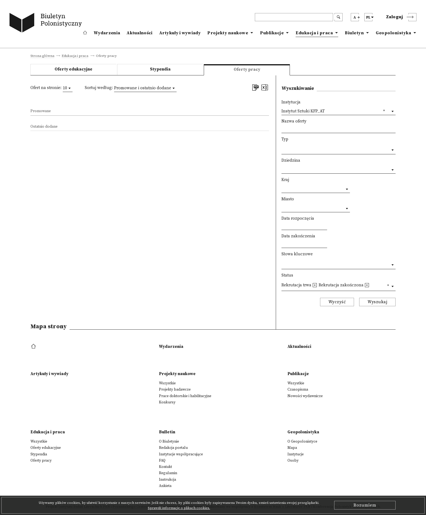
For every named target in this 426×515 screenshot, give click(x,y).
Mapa (292, 447)
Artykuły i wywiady (180, 33)
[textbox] (282, 148)
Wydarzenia (107, 33)
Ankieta (165, 485)
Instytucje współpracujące (181, 454)
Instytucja (290, 102)
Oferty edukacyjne (73, 69)
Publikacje (272, 33)
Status (287, 275)
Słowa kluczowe (297, 254)
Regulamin (168, 473)
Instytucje (295, 454)
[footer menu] (34, 347)
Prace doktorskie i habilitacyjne (185, 396)
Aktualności (139, 33)
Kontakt (165, 466)
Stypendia (160, 69)
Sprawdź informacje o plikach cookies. (179, 508)
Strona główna (42, 56)
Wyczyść (337, 302)
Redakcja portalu (173, 447)
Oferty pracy (41, 460)
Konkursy (167, 402)
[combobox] (68, 88)
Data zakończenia (298, 236)
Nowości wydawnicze (305, 396)
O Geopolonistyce (302, 441)
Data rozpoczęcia (297, 218)
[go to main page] (47, 24)
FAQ (162, 460)
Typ (284, 139)
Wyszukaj (377, 302)
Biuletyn (354, 33)
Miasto (287, 199)
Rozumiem (364, 505)
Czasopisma (297, 389)
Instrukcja (167, 479)
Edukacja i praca (314, 33)
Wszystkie (167, 383)
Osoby (293, 460)
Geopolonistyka (393, 33)
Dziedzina (290, 160)
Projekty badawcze (175, 389)
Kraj (285, 179)
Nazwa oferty (293, 121)
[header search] (294, 17)
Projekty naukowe (227, 33)
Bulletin (167, 432)
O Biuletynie (169, 441)
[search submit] (338, 17)
